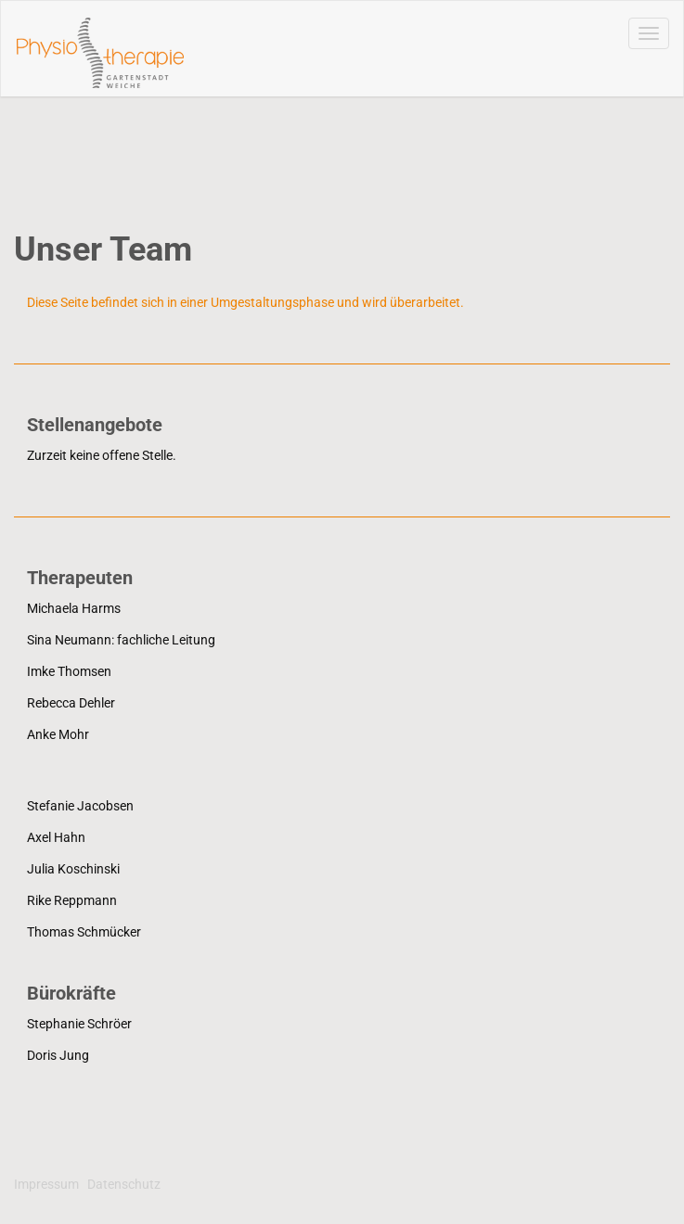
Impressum (46, 1184)
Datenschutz (124, 1184)
